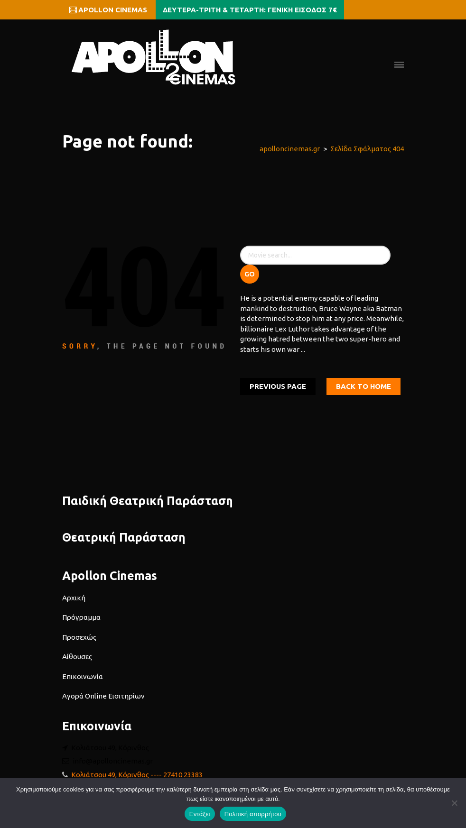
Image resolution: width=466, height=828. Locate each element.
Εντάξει (199, 814)
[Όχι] (454, 803)
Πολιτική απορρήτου (252, 814)
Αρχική (73, 598)
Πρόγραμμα (81, 617)
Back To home (363, 386)
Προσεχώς (79, 637)
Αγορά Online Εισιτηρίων (103, 696)
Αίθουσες (77, 657)
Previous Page (278, 386)
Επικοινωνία (82, 676)
